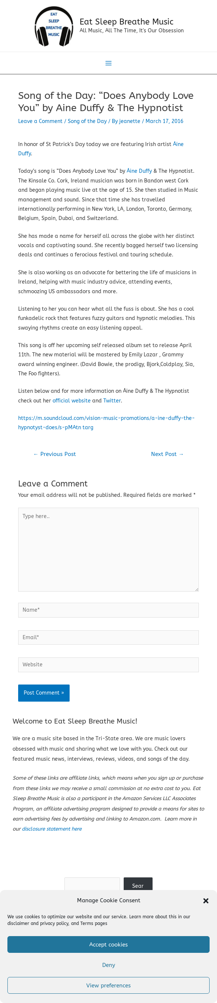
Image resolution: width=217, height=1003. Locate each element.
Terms (86, 923)
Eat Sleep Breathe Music (128, 23)
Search (108, 875)
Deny (108, 965)
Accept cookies (108, 944)
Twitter (112, 404)
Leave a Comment (40, 124)
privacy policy (54, 923)
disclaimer (18, 923)
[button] (206, 901)
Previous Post (54, 457)
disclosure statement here (51, 832)
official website (72, 404)
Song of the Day (87, 124)
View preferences (108, 985)
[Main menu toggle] (108, 66)
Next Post (167, 457)
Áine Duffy (140, 174)
